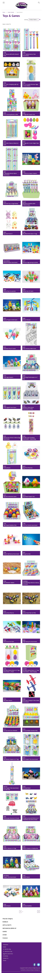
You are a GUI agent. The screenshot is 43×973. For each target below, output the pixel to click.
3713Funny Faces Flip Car (9, 612)
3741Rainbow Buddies (27, 905)
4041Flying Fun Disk (26, 553)
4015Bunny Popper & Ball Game (10, 319)
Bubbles (5, 922)
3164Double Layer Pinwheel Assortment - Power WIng (29, 437)
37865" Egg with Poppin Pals (29, 113)
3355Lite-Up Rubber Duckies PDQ (30, 729)
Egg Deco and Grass (8, 953)
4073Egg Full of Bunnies (27, 467)
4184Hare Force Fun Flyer (9, 640)
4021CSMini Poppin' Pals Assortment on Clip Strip (11, 788)
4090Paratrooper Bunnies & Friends (11, 817)
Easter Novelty (11, 12)
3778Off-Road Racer (27, 787)
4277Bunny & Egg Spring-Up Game (30, 261)
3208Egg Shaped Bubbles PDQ (10, 524)
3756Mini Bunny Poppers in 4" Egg (11, 758)
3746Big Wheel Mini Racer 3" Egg (30, 233)
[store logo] (21, 5)
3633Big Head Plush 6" (8, 233)
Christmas (5, 956)
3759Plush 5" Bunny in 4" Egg (10, 847)
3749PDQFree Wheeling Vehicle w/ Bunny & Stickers (31, 582)
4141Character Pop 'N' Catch (10, 347)
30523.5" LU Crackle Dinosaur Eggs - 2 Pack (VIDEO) (31, 84)
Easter (4, 947)
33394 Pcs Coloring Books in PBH (11, 113)
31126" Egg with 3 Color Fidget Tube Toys (31, 143)
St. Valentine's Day (7, 951)
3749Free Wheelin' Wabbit (9, 581)
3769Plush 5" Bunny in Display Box (30, 847)
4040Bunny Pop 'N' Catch (28, 290)
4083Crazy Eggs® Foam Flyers (10, 406)
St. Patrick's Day (7, 949)
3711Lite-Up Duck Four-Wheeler (10, 729)
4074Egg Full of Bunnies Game (10, 495)
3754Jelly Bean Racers (8, 699)
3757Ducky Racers (7, 467)
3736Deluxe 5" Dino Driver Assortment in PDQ (28, 407)
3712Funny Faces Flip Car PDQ (29, 612)
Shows (4, 960)
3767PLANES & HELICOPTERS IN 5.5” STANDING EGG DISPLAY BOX (31, 818)
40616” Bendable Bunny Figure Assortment (10, 173)
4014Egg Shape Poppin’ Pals (29, 495)
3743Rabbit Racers (26, 876)
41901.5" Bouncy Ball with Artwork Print (11, 54)
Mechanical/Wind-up (9, 928)
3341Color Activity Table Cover (29, 347)
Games (5, 931)
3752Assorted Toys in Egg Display (11, 202)
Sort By (26, 19)
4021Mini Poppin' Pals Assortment (30, 758)
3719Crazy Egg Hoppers (8, 376)
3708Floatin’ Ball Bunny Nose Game (11, 553)
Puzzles (5, 938)
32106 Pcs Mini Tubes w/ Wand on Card (11, 143)
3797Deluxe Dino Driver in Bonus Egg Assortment (12, 437)
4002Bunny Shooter (27, 319)
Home (4, 12)
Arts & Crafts (7, 925)
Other (5, 935)
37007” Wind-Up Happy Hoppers (30, 172)
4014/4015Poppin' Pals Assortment (10, 876)
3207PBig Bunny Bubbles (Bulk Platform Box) (29, 203)
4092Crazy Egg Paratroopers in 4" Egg (30, 377)
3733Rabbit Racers (7, 905)
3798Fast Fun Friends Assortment (30, 524)
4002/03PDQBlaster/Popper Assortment (11, 261)
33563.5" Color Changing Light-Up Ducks (11, 84)
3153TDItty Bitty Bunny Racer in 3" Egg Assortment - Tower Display (31, 670)
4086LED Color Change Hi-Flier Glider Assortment (31, 700)
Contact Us (5, 958)
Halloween (5, 944)
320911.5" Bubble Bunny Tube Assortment (29, 54)
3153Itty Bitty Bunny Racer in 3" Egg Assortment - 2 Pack (12, 670)
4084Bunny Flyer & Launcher (10, 290)
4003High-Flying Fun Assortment (30, 640)
